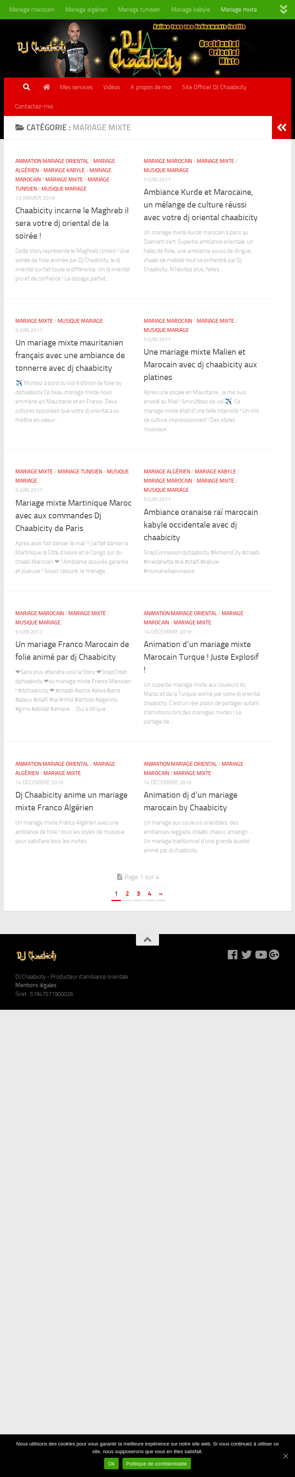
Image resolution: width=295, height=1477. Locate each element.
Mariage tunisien (139, 9)
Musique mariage (64, 189)
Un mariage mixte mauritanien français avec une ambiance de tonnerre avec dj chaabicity (70, 355)
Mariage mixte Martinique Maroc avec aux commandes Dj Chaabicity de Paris (73, 515)
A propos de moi (151, 87)
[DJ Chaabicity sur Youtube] (260, 954)
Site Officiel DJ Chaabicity (214, 87)
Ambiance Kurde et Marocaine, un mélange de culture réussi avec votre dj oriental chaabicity (201, 204)
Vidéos (111, 87)
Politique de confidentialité (156, 1464)
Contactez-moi (34, 106)
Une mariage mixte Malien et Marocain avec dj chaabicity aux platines (200, 364)
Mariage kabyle (190, 9)
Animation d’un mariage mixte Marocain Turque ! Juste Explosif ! (201, 657)
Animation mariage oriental (52, 161)
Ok (111, 1464)
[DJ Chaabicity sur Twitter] (246, 954)
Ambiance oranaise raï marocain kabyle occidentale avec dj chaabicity (201, 525)
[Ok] (285, 1456)
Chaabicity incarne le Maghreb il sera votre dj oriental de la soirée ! (72, 223)
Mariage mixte (239, 9)
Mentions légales (35, 985)
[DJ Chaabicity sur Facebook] (232, 954)
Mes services (76, 87)
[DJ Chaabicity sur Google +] (274, 954)
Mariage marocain (32, 9)
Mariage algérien (86, 9)
